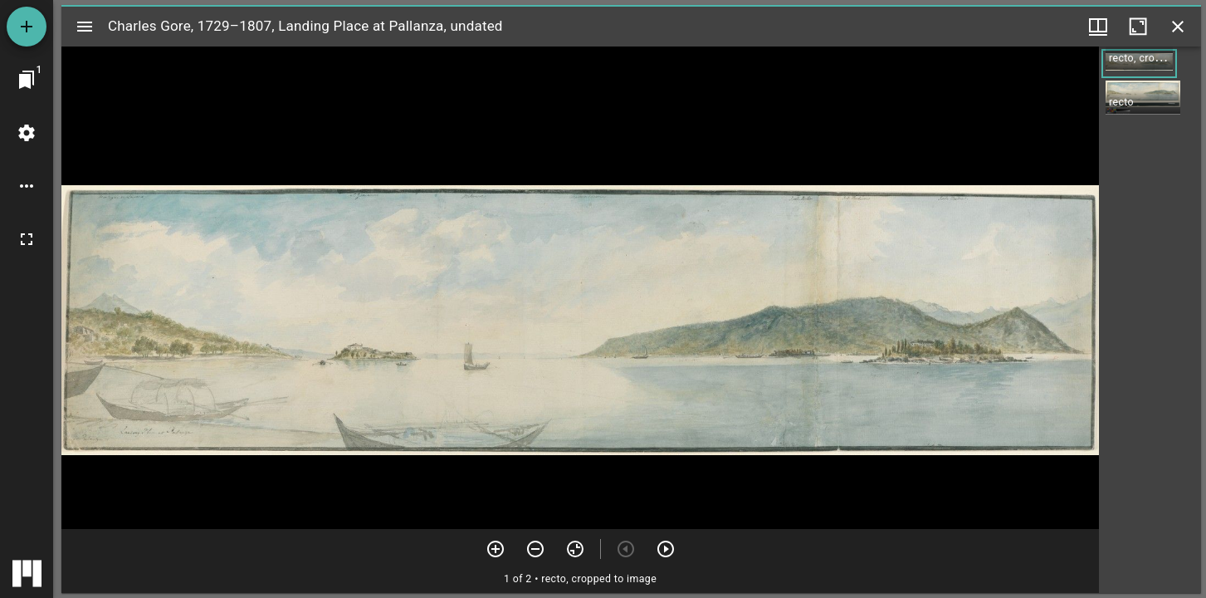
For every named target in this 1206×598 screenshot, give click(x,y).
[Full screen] (26, 239)
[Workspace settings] (26, 133)
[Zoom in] (495, 549)
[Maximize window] (1138, 27)
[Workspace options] (26, 186)
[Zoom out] (535, 549)
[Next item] (666, 549)
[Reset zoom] (575, 549)
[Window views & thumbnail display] (1098, 27)
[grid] (1150, 320)
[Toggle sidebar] (85, 27)
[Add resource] (26, 27)
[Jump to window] (26, 80)
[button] (1139, 63)
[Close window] (1178, 27)
